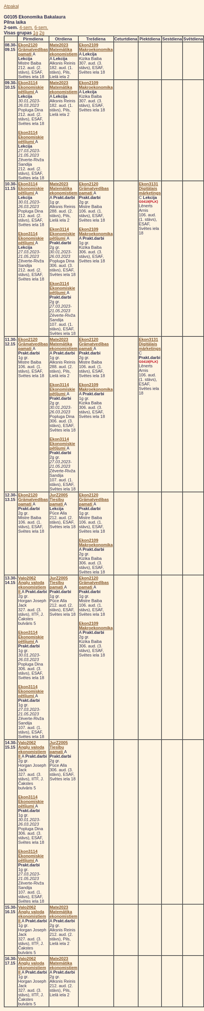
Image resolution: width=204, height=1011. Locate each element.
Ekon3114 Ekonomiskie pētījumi (31, 87)
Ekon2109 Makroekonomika (96, 47)
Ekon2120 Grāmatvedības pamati (33, 49)
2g (42, 32)
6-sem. (41, 27)
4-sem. (26, 27)
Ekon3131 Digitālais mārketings (150, 188)
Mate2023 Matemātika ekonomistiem (64, 49)
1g (35, 32)
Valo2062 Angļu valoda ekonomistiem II (32, 585)
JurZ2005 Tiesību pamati (59, 499)
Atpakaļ (11, 6)
